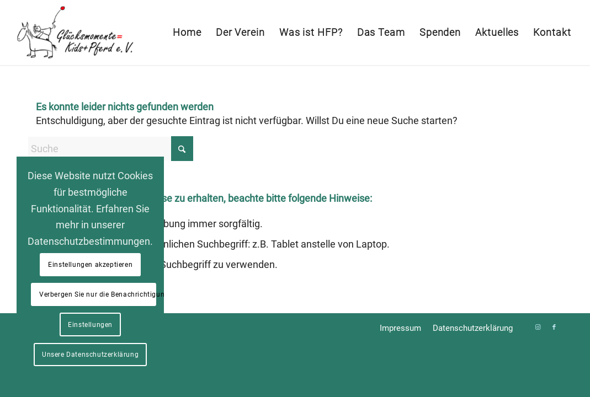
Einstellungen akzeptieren (90, 265)
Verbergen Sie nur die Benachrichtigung (97, 294)
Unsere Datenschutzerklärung (90, 354)
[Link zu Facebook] (554, 327)
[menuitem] (187, 32)
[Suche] (110, 148)
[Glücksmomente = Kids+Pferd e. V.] (74, 32)
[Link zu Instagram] (537, 327)
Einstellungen (90, 325)
